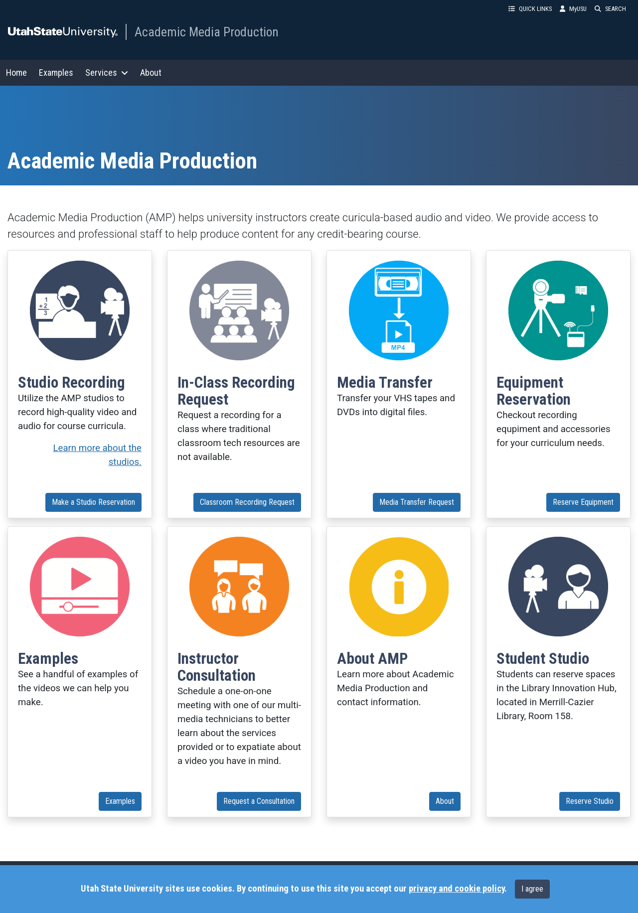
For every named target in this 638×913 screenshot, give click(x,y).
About (150, 72)
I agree (532, 889)
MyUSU (573, 8)
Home (16, 72)
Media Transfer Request (416, 502)
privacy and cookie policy (456, 888)
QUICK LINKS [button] (530, 8)
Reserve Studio (590, 801)
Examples (56, 72)
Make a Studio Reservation (93, 502)
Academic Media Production (207, 31)
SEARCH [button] (610, 8)
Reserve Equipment (583, 502)
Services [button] (106, 72)
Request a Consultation (259, 801)
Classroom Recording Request (247, 502)
